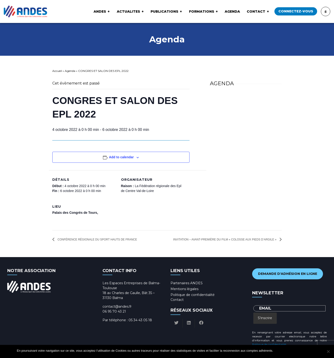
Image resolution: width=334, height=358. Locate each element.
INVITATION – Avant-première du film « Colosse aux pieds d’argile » (225, 239)
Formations (201, 11)
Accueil (57, 71)
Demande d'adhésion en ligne (287, 274)
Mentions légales (184, 289)
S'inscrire (265, 318)
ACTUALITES (128, 11)
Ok (277, 350)
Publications (164, 11)
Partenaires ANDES (187, 283)
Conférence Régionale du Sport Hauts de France (97, 239)
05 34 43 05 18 (140, 320)
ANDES (100, 11)
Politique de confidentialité (193, 295)
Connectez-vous (295, 11)
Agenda (232, 11)
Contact (256, 11)
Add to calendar (121, 157)
